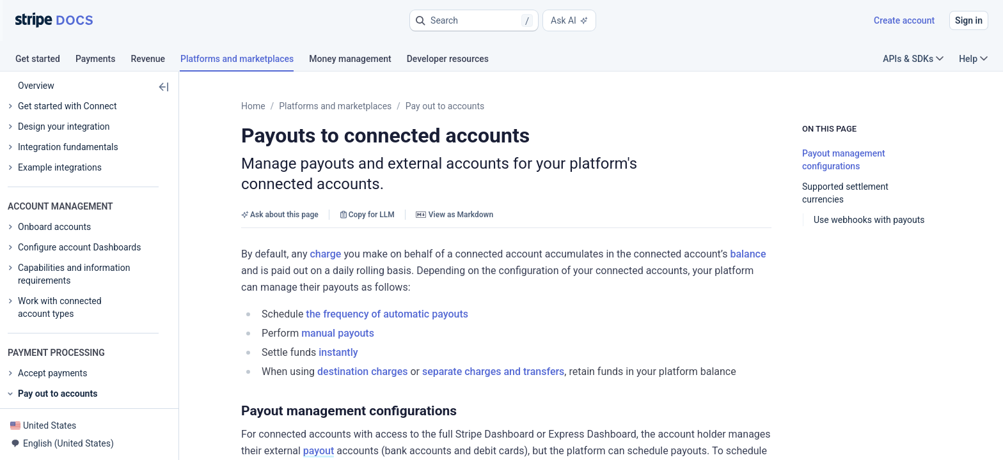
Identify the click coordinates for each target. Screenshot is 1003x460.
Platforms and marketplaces (335, 106)
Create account (904, 20)
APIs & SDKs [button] (913, 59)
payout (850, 397)
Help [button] (973, 59)
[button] (474, 20)
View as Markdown (454, 194)
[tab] (45, 61)
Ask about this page (280, 194)
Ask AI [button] (569, 20)
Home (253, 106)
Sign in (969, 20)
